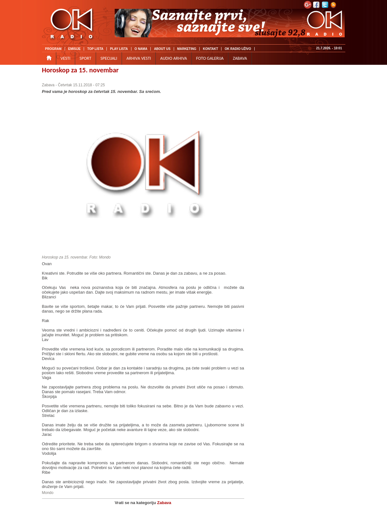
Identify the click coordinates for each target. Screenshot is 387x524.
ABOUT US (162, 49)
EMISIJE (74, 49)
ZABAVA (240, 58)
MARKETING (187, 49)
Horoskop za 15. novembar (80, 70)
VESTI (65, 58)
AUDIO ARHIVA (173, 58)
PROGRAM (53, 49)
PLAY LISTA (119, 49)
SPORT (85, 58)
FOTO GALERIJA (210, 58)
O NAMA (141, 49)
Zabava (48, 85)
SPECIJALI (108, 58)
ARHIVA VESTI (138, 58)
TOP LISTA (95, 49)
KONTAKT (210, 49)
